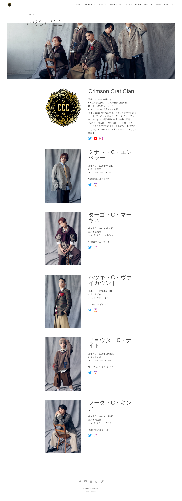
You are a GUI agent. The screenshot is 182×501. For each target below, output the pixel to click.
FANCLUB (148, 5)
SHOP (158, 5)
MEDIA (129, 5)
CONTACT (168, 5)
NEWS (79, 5)
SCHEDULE (90, 5)
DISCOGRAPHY (116, 5)
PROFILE (102, 5)
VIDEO (138, 5)
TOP (23, 14)
